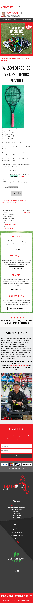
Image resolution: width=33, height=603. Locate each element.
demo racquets (16, 255)
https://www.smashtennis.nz (10, 224)
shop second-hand (16, 295)
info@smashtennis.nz (8, 228)
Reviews (5, 187)
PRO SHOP (4, 58)
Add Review (16, 193)
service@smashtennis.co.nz (19, 365)
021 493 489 (6, 7)
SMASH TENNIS (16, 600)
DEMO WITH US (12, 58)
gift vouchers (16, 236)
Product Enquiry (13, 187)
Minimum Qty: (5, 179)
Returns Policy (26, 212)
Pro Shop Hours (16, 539)
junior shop (16, 274)
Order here (16, 249)
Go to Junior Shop (16, 289)
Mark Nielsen (11, 358)
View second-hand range (16, 308)
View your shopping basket (10, 200)
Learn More (22, 176)
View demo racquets (16, 268)
